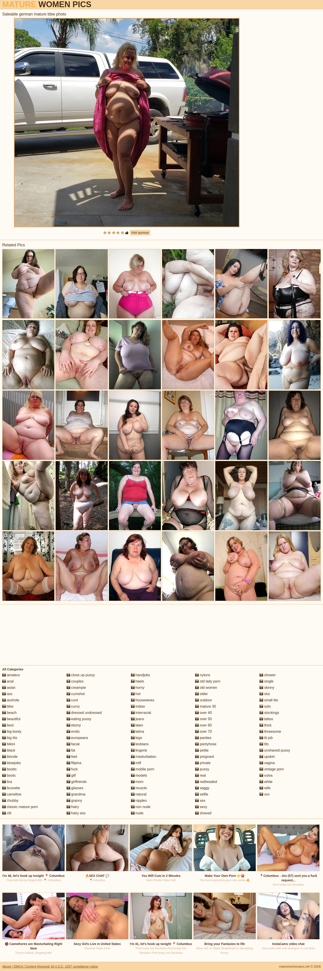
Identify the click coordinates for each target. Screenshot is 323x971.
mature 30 (205, 706)
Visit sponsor (140, 232)
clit (6, 813)
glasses (75, 788)
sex (200, 800)
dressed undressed (84, 713)
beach (9, 713)
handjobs (140, 675)
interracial (141, 713)
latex (137, 725)
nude (137, 813)
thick (265, 725)
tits (264, 744)
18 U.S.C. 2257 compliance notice (74, 966)
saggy (202, 788)
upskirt (267, 757)
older (201, 694)
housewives (142, 700)
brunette (11, 788)
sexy (201, 807)
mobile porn (142, 769)
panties (203, 738)
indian (138, 706)
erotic (73, 731)
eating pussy (79, 719)
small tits (269, 700)
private (202, 763)
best (8, 725)
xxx (264, 794)
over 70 (203, 731)
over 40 (203, 713)
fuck (72, 769)
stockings (269, 713)
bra (7, 782)
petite (202, 750)
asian (8, 687)
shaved (203, 813)
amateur (11, 675)
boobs (9, 769)
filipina (74, 763)
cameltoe (11, 794)
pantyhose (205, 744)
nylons (202, 675)
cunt (72, 700)
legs (136, 738)
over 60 (203, 725)
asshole (10, 700)
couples (75, 681)
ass (7, 694)
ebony (74, 725)
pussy (202, 769)
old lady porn (207, 681)
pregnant (204, 757)
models (139, 775)
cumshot (76, 694)
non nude (141, 807)
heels (137, 681)
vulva (266, 775)
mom (137, 782)
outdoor (203, 700)
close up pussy (81, 675)
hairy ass (76, 813)
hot (136, 694)
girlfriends (77, 782)
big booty (11, 731)
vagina (267, 763)
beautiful (11, 719)
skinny (267, 687)
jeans (137, 719)
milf (136, 763)
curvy (73, 706)
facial (73, 744)
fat (71, 750)
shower (268, 675)
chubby (10, 800)
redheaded (206, 782)
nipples (139, 800)
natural (138, 794)
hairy (73, 807)
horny (137, 687)
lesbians (140, 744)
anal (8, 681)
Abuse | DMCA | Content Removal (26, 966)
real (200, 775)
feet (72, 757)
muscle (139, 788)
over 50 (203, 719)
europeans (77, 738)
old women (206, 687)
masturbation (143, 757)
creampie (76, 687)
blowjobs (11, 763)
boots (9, 775)
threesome (270, 731)
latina (137, 731)
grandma (76, 794)
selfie (201, 794)
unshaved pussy (275, 750)
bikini (8, 744)
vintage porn (272, 769)
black (8, 750)
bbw (7, 706)
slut (265, 694)
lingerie (139, 750)
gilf (71, 775)
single (266, 681)
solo (265, 706)
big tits (9, 738)
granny (74, 800)
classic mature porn (20, 807)
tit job (266, 738)
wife (265, 788)
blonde (10, 757)
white (266, 782)
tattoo (266, 719)
